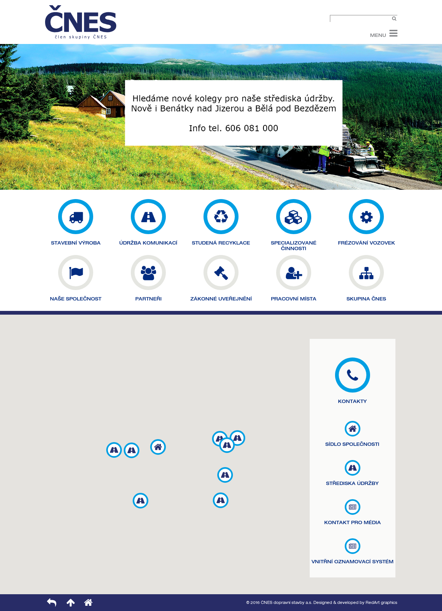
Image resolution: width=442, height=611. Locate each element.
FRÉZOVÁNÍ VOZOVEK (366, 243)
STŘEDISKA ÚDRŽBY (352, 483)
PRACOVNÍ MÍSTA (293, 299)
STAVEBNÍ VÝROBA (76, 243)
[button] (158, 447)
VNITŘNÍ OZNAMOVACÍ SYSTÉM (353, 561)
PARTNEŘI (148, 299)
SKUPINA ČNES (366, 299)
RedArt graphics (381, 603)
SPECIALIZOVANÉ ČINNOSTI (293, 245)
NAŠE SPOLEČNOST (75, 299)
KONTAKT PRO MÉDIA (352, 522)
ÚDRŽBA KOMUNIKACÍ (148, 243)
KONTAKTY (352, 401)
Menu (378, 34)
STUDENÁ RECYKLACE (221, 243)
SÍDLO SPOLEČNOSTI (352, 444)
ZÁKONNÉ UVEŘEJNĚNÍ (221, 299)
